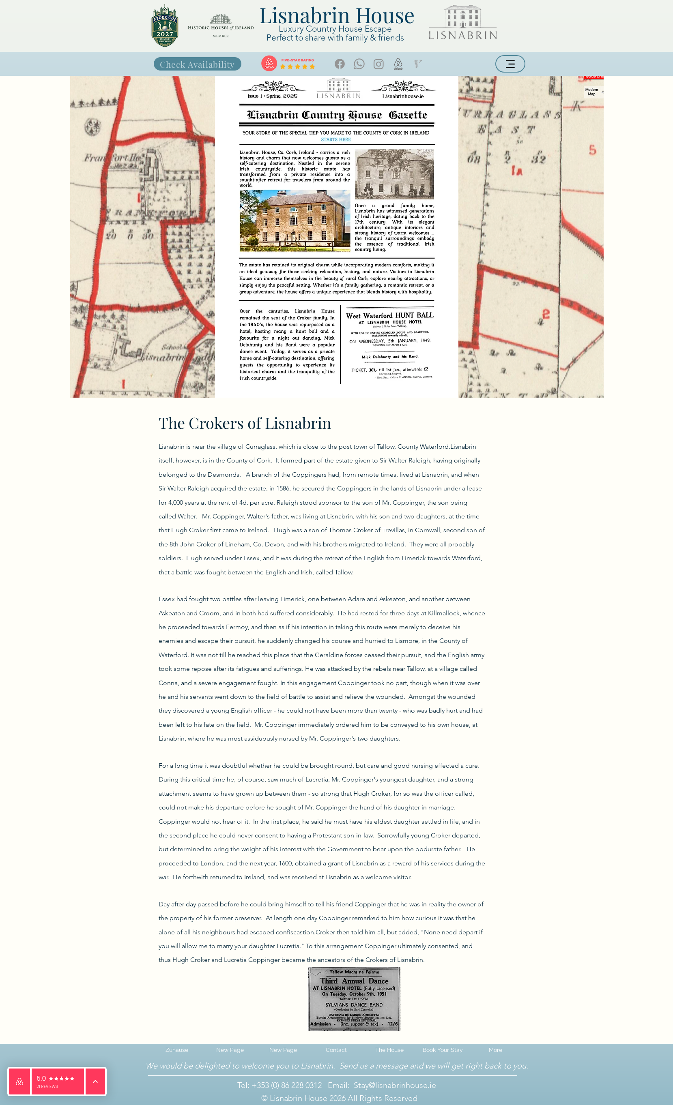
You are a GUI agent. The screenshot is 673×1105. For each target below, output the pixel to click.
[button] (389, 1050)
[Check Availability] (197, 64)
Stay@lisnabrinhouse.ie (395, 1085)
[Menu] (510, 64)
